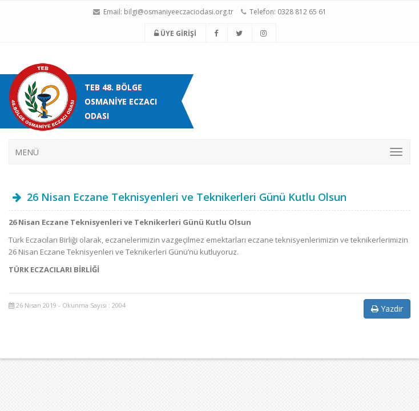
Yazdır (387, 308)
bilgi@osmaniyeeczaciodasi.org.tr (178, 12)
